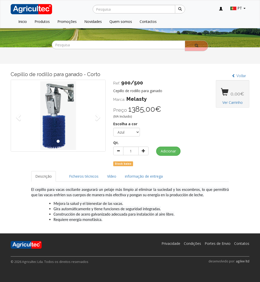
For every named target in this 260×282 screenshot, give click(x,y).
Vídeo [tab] (111, 176)
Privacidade (170, 243)
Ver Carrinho (232, 102)
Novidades (93, 21)
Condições (192, 243)
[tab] (60, 174)
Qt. (116, 142)
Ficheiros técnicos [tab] (84, 176)
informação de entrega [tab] (144, 176)
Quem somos (120, 21)
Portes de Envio (218, 243)
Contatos (241, 243)
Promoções (67, 21)
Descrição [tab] (43, 176)
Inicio (22, 21)
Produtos (42, 21)
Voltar (239, 76)
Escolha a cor (125, 123)
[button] (18, 116)
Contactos (148, 21)
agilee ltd (242, 261)
